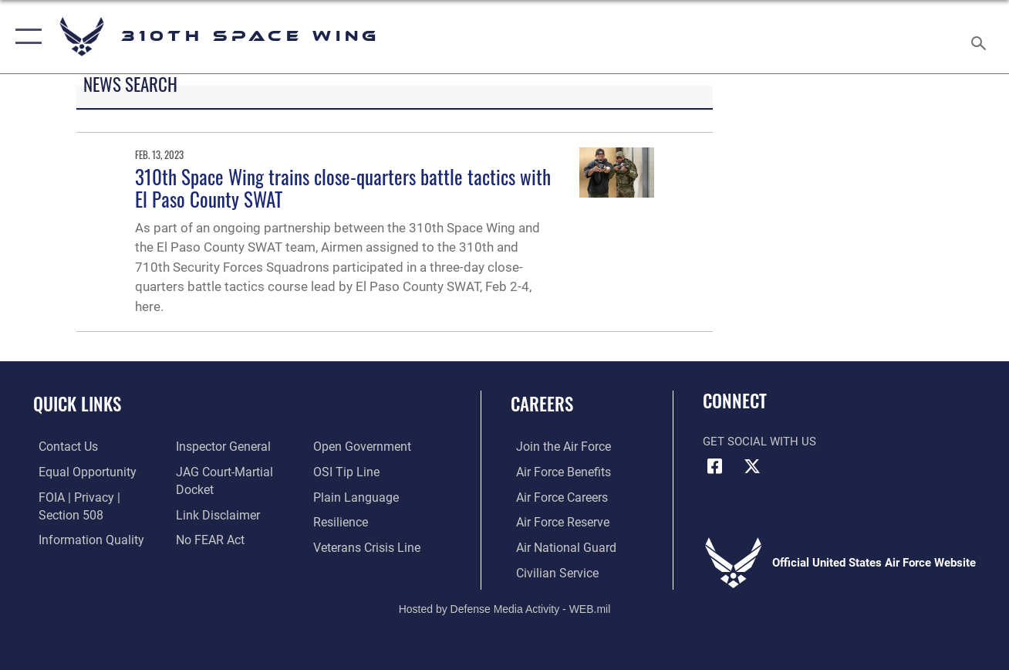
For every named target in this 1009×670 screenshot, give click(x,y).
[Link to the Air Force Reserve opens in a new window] (556, 521)
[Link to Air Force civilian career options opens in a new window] (550, 571)
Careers (542, 404)
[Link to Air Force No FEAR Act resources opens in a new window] (207, 539)
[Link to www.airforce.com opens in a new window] (556, 447)
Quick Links (77, 404)
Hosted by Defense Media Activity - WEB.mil (505, 607)
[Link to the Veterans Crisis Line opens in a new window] (367, 546)
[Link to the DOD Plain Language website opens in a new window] (354, 496)
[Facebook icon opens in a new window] (714, 466)
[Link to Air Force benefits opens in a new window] (556, 472)
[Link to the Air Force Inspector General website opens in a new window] (219, 447)
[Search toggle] (981, 37)
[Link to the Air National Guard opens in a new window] (558, 546)
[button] (25, 36)
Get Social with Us (759, 441)
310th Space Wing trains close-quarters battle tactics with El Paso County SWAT (343, 188)
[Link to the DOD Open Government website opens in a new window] (361, 447)
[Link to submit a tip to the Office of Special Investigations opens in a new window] (345, 472)
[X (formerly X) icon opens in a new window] (752, 466)
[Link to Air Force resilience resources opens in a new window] (341, 521)
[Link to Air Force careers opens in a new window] (556, 496)
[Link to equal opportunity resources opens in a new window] (79, 472)
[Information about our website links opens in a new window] (214, 514)
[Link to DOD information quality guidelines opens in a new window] (82, 539)
